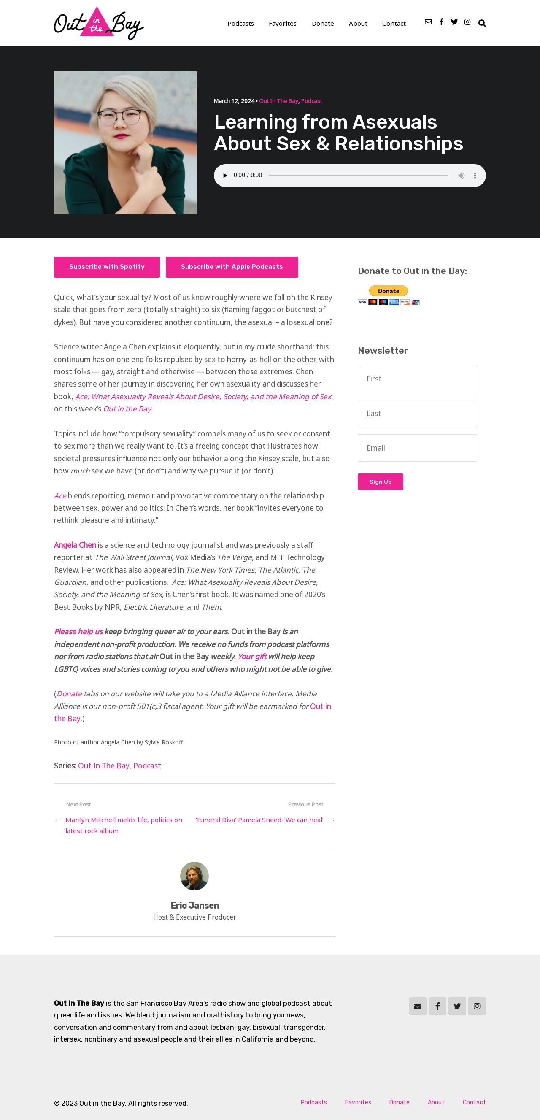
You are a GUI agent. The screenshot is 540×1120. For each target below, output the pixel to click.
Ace (60, 495)
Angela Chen (75, 545)
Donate (324, 23)
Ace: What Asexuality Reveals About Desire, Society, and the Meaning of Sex (203, 397)
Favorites (284, 23)
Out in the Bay (127, 409)
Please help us (78, 632)
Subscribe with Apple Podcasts (232, 267)
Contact (394, 23)
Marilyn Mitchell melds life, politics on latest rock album (123, 825)
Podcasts (242, 23)
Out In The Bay (278, 101)
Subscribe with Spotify (107, 267)
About (359, 23)
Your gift (252, 657)
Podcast (311, 101)
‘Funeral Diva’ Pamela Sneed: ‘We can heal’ (260, 820)
